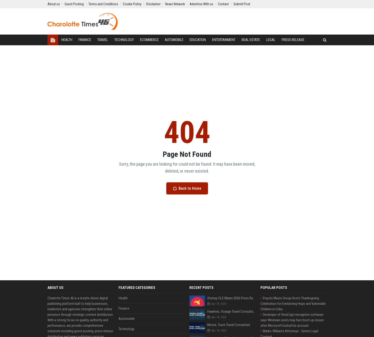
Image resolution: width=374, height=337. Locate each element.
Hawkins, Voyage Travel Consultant (231, 311)
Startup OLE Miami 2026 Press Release (231, 298)
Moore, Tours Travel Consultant (228, 325)
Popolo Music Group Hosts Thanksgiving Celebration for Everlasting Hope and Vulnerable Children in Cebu (293, 303)
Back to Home (187, 188)
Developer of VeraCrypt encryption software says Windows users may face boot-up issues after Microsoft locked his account (292, 320)
